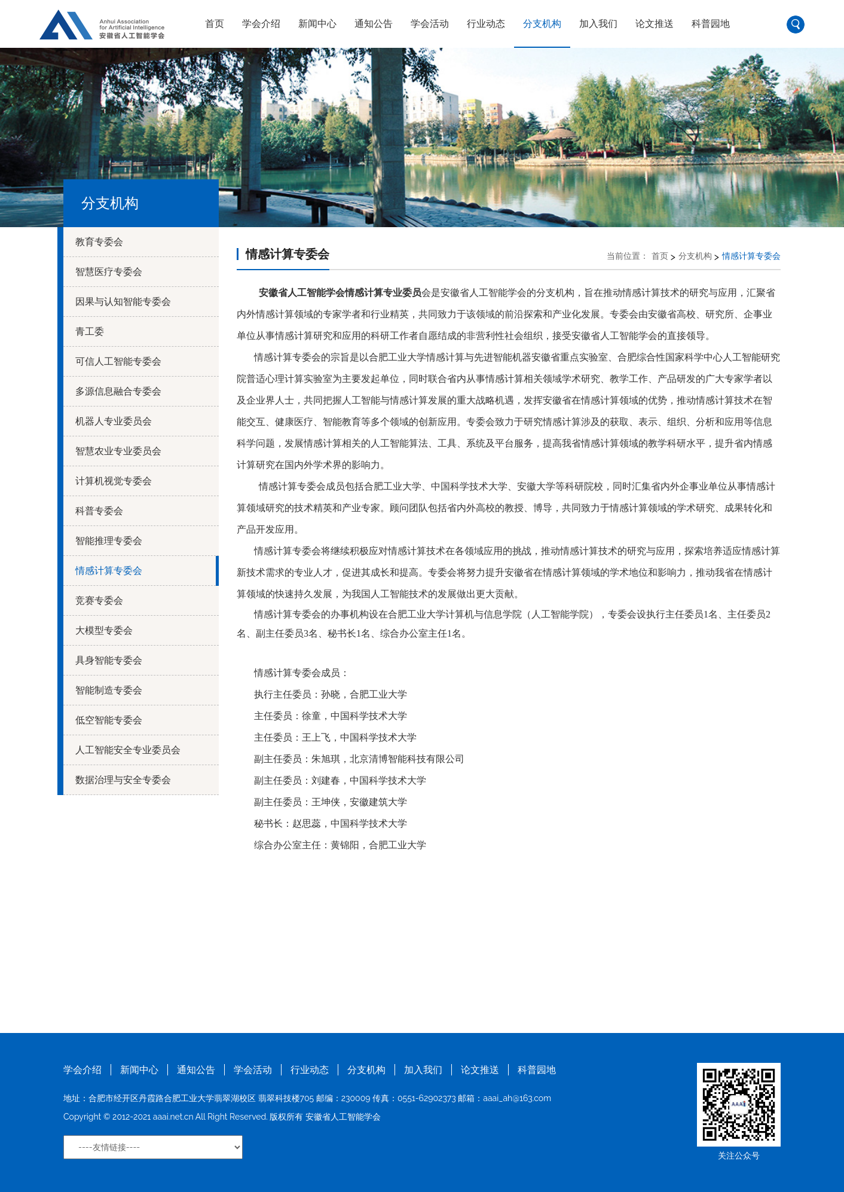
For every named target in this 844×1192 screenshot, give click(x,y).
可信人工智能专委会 (118, 361)
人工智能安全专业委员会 (128, 750)
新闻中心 (317, 23)
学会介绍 (261, 23)
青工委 (89, 331)
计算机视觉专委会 (113, 481)
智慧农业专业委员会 (118, 451)
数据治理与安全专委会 (123, 780)
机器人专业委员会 (113, 421)
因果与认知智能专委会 (123, 301)
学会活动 (430, 23)
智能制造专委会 (108, 690)
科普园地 (711, 23)
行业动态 (486, 23)
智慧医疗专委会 (108, 271)
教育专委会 (99, 241)
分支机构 (542, 23)
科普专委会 (99, 510)
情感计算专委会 (108, 570)
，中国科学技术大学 (374, 737)
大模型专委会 (104, 630)
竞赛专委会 (99, 600)
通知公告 (373, 23)
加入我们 (598, 23)
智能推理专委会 (108, 540)
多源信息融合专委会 (118, 391)
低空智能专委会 (108, 720)
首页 (214, 23)
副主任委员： (282, 759)
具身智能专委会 (108, 660)
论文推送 (654, 23)
